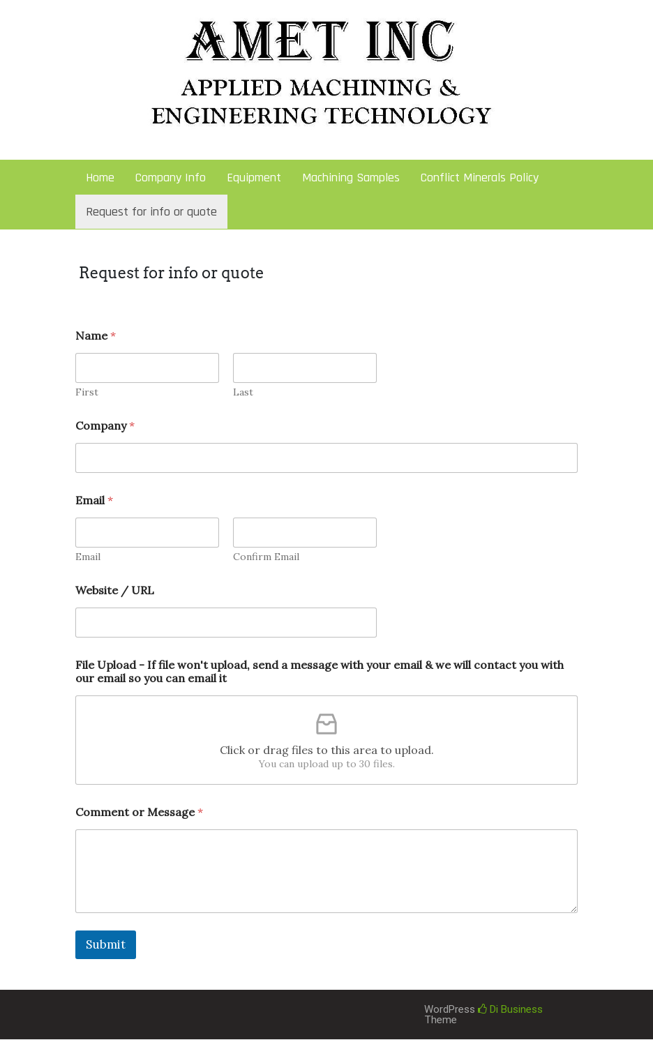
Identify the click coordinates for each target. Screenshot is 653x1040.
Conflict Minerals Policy (480, 177)
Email (87, 557)
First (86, 392)
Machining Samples (351, 177)
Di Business (510, 1009)
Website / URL (114, 590)
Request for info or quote (151, 212)
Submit (106, 944)
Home (100, 177)
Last (243, 392)
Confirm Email (266, 557)
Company (105, 425)
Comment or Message (139, 812)
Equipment (254, 177)
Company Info (170, 177)
